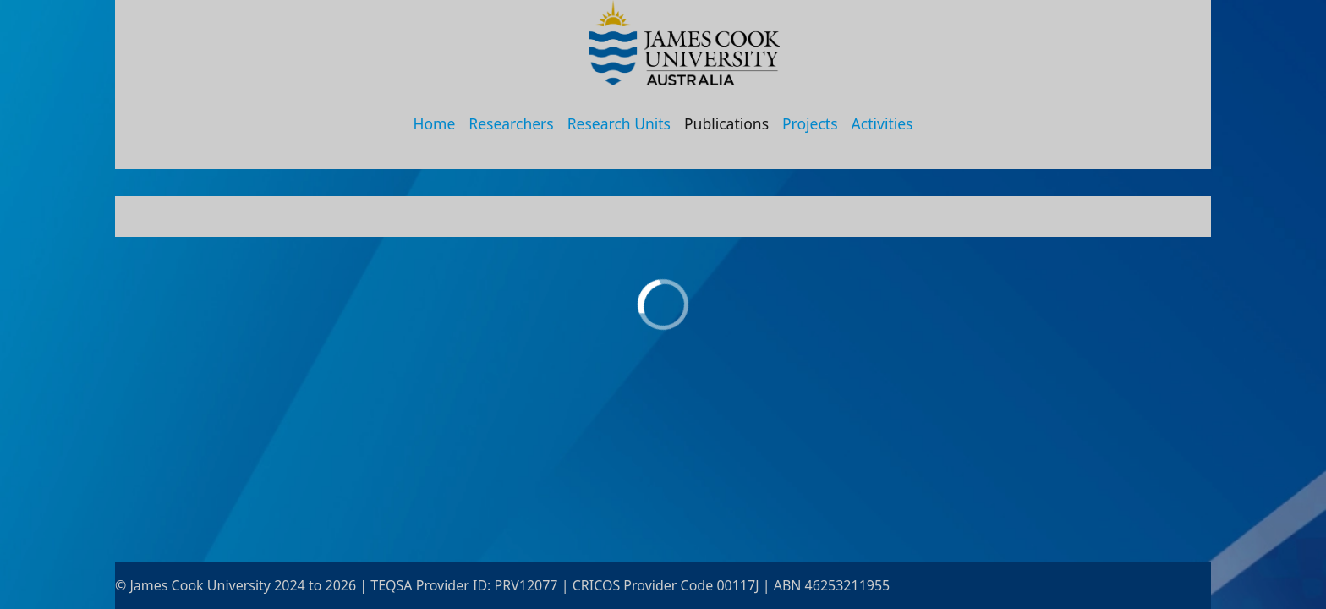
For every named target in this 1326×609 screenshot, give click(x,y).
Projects (810, 123)
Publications (726, 123)
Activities (882, 123)
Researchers (510, 123)
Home (435, 123)
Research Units (619, 123)
